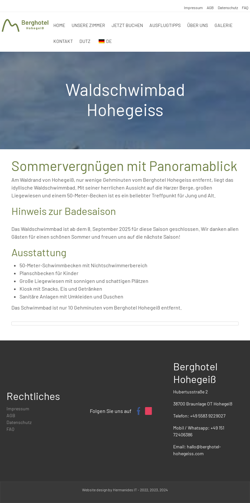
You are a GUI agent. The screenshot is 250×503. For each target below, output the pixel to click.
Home (59, 25)
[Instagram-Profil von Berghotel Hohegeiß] (148, 411)
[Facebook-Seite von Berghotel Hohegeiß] (138, 411)
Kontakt (63, 41)
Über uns (197, 25)
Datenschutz (228, 7)
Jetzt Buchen (127, 25)
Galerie (223, 25)
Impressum (193, 7)
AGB (210, 7)
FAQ (245, 7)
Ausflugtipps (165, 25)
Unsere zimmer (88, 25)
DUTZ (84, 41)
